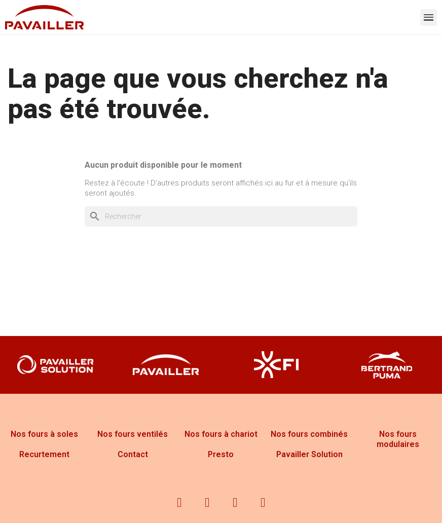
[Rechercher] (221, 216)
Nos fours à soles (44, 434)
